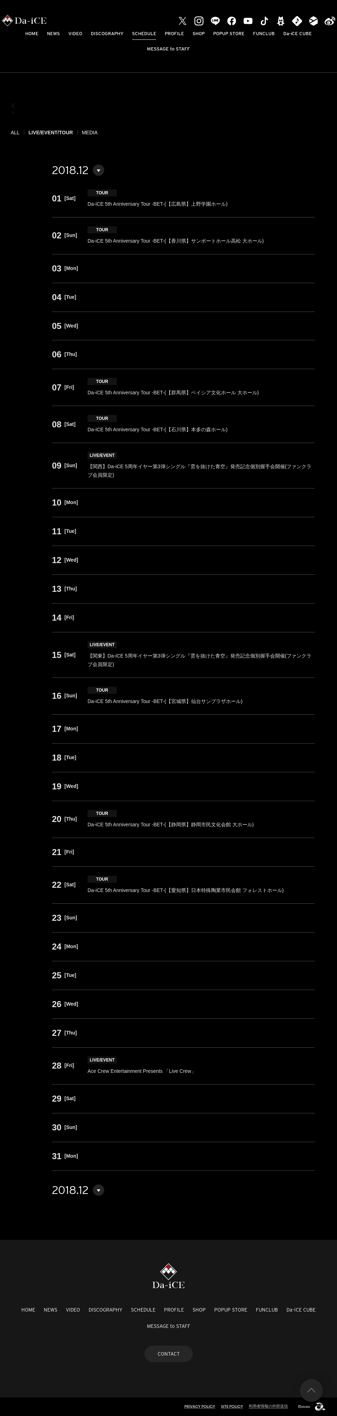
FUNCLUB (264, 33)
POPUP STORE (228, 33)
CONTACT (169, 1354)
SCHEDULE (144, 33)
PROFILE (174, 33)
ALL (15, 132)
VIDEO (75, 33)
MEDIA (90, 132)
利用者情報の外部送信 (268, 1406)
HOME (31, 33)
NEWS (53, 33)
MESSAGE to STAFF (168, 49)
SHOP (199, 33)
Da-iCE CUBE (297, 33)
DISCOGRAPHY (107, 33)
